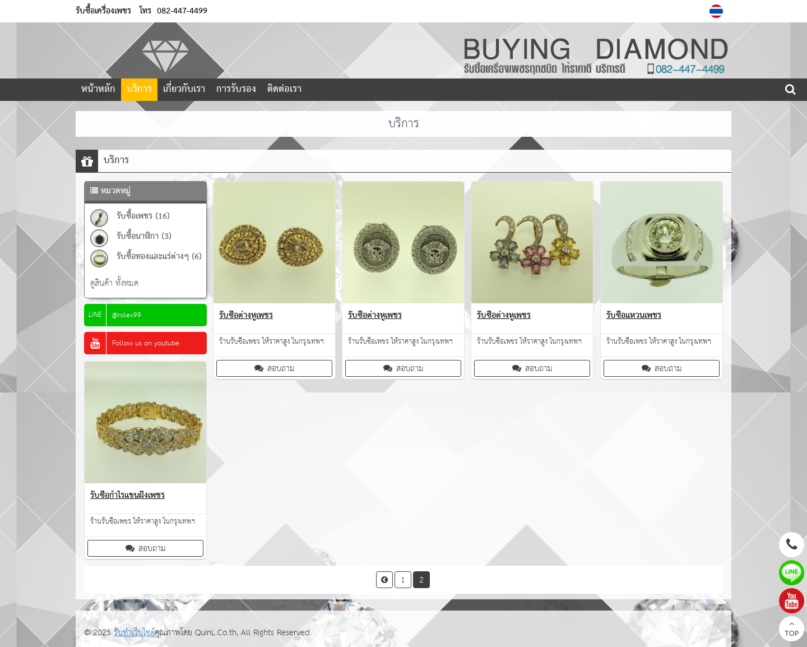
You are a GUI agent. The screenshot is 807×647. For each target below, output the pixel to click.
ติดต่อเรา (284, 89)
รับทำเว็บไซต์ (134, 632)
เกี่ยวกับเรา (184, 89)
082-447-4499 (182, 11)
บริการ (139, 89)
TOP (792, 630)
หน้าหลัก (98, 89)
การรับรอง (236, 89)
